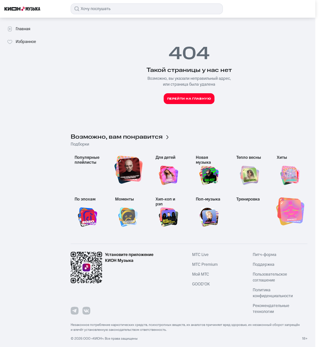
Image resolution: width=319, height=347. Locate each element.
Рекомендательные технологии (271, 309)
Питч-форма (264, 255)
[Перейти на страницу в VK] (86, 311)
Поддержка (263, 264)
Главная (18, 29)
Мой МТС (200, 274)
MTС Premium (205, 264)
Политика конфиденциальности (273, 293)
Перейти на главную (189, 99)
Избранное (21, 42)
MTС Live (200, 255)
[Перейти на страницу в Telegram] (75, 311)
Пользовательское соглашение (270, 277)
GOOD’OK (201, 284)
